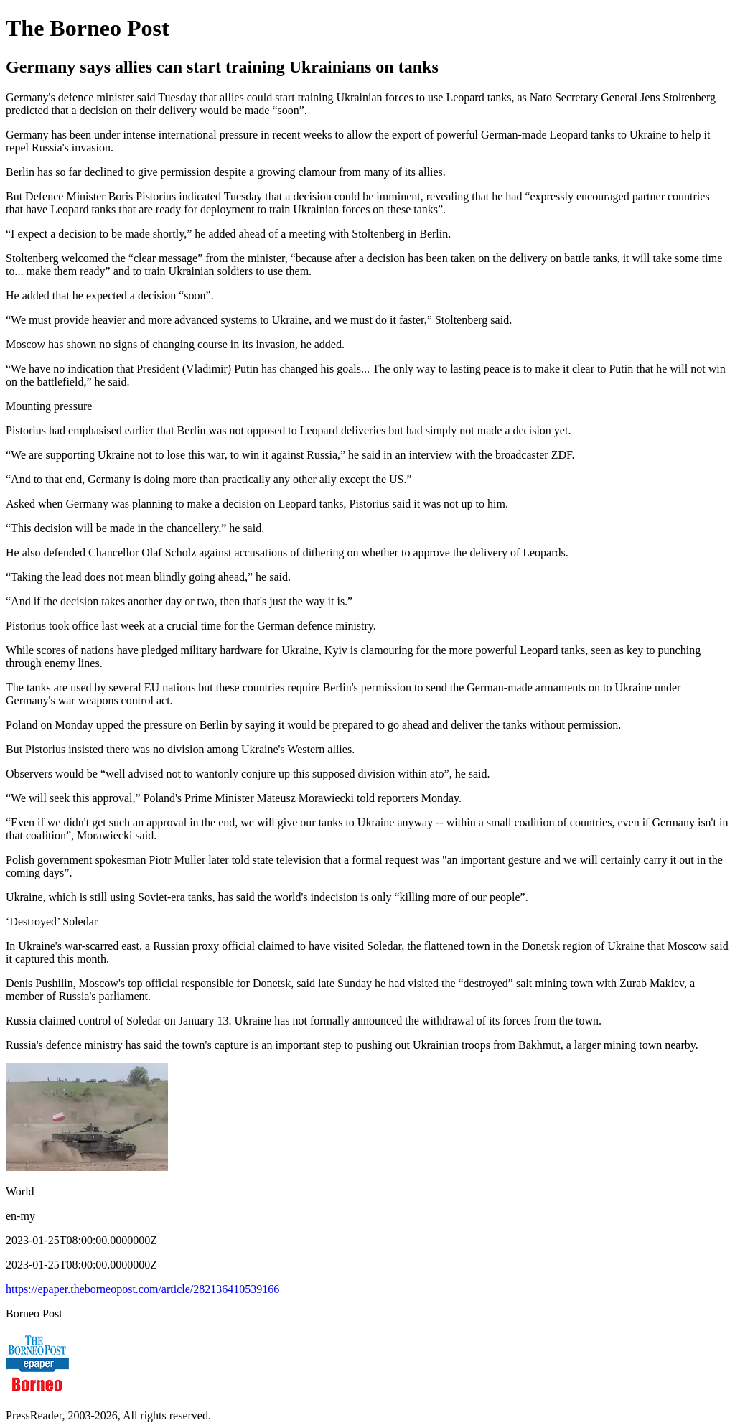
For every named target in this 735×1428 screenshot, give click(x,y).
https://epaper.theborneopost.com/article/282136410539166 (142, 1289)
